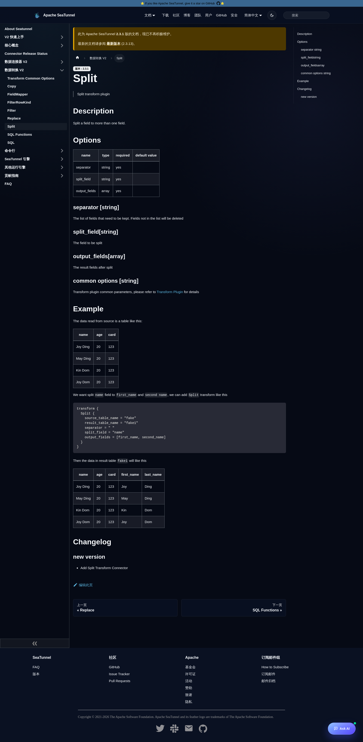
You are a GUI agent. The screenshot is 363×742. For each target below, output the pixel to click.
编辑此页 (83, 585)
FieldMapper (17, 94)
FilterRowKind (19, 102)
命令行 (10, 151)
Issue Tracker (119, 674)
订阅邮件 (268, 674)
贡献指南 (11, 176)
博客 (187, 15)
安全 (234, 15)
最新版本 (113, 44)
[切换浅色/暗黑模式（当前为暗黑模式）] (272, 15)
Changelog (304, 89)
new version (309, 96)
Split (11, 126)
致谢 (188, 695)
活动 (188, 681)
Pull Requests (119, 681)
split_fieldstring (311, 57)
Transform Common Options (30, 78)
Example (303, 81)
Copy (11, 86)
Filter (11, 110)
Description (304, 34)
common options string (316, 73)
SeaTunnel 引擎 (17, 159)
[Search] (306, 15)
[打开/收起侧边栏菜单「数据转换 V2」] (62, 70)
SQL (11, 142)
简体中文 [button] (251, 15)
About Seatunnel (18, 29)
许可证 (190, 674)
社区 (176, 15)
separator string (311, 49)
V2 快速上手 (14, 37)
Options (302, 41)
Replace (14, 118)
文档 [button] (148, 15)
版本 (36, 674)
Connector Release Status (26, 53)
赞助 (188, 688)
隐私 (188, 702)
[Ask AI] (342, 729)
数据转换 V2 (14, 70)
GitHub (221, 15)
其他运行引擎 (15, 167)
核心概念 (11, 45)
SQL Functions (19, 134)
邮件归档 (268, 681)
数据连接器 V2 (16, 62)
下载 (165, 15)
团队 (197, 15)
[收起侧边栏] (34, 643)
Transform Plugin (170, 292)
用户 (208, 15)
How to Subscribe (275, 667)
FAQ (8, 184)
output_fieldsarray (313, 65)
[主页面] (77, 58)
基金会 (190, 667)
